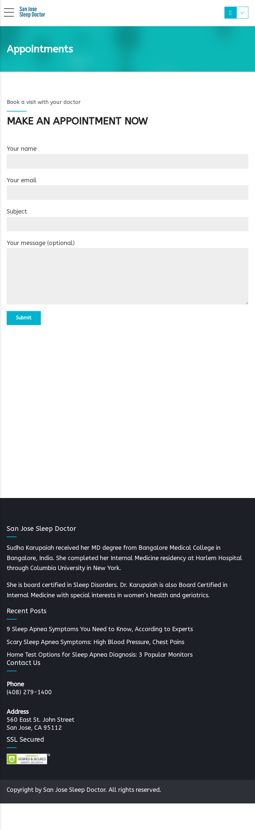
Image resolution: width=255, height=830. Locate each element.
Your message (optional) (127, 272)
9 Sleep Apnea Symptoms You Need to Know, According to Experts (100, 629)
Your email (127, 188)
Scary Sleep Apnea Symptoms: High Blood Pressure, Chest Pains (95, 642)
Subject (127, 219)
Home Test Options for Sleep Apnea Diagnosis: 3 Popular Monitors (100, 654)
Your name (127, 157)
